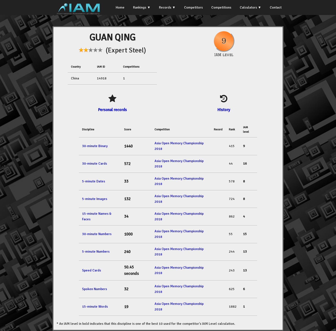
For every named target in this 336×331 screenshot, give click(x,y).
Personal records (112, 109)
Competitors (193, 7)
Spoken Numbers (94, 289)
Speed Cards (91, 270)
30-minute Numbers (96, 234)
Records (165, 7)
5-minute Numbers (96, 251)
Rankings (139, 7)
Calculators (248, 7)
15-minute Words (95, 306)
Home (120, 7)
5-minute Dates (93, 181)
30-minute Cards (94, 163)
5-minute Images (94, 199)
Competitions (221, 7)
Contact (276, 7)
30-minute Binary (95, 146)
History (223, 109)
